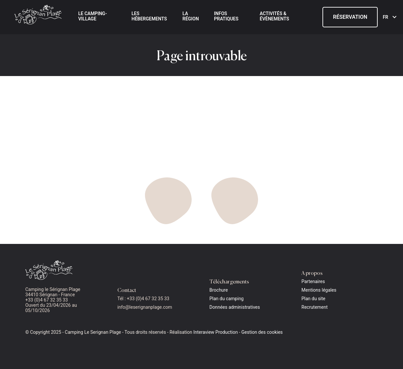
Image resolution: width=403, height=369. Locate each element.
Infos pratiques (226, 16)
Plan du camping (226, 298)
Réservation (350, 17)
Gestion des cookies (262, 332)
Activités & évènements (274, 16)
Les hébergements (149, 16)
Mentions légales (318, 290)
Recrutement (314, 307)
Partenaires (313, 281)
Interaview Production (215, 332)
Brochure (218, 290)
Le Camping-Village (92, 16)
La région (190, 16)
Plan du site (313, 298)
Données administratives (234, 307)
